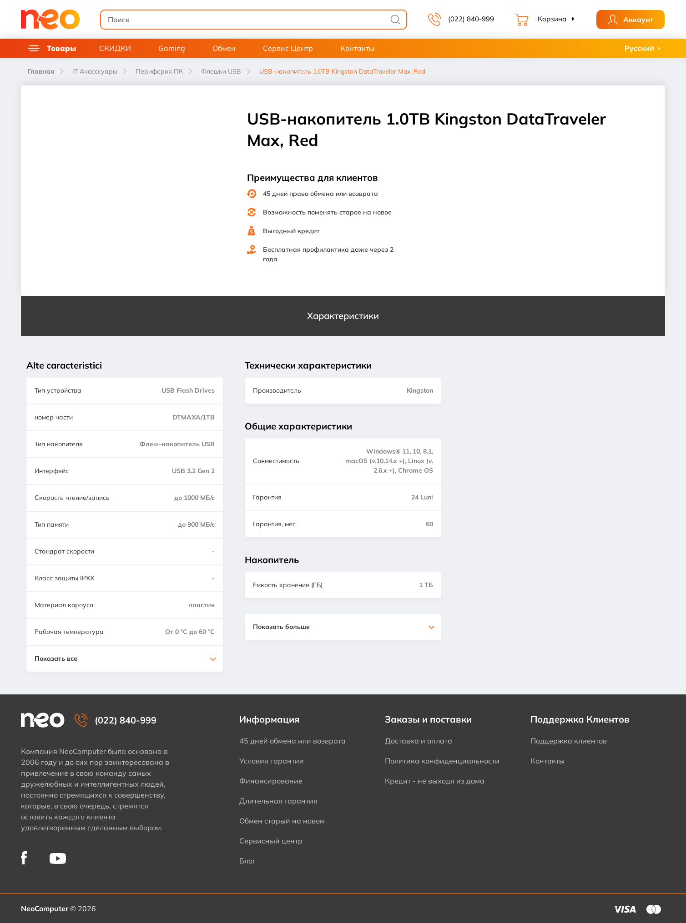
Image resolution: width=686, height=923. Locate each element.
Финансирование (271, 780)
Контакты (357, 48)
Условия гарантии (271, 760)
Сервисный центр (271, 840)
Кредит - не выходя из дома (434, 780)
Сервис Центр (288, 48)
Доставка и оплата (418, 740)
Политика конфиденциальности (442, 760)
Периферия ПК (159, 71)
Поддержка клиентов (568, 740)
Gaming (171, 48)
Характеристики (343, 315)
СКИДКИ (115, 48)
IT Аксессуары (94, 71)
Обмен (224, 48)
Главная (41, 71)
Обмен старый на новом (282, 820)
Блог (247, 860)
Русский (639, 48)
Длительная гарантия (278, 800)
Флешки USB (221, 71)
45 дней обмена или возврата (292, 740)
